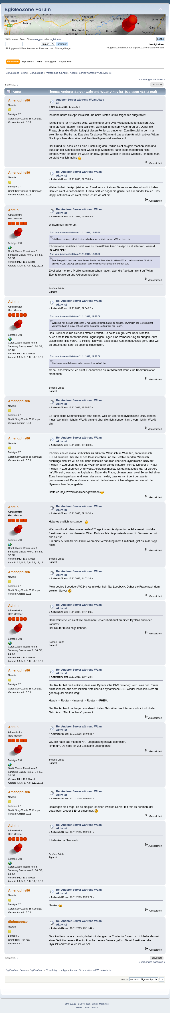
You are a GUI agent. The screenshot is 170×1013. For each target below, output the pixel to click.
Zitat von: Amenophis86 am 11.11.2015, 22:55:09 (75, 316)
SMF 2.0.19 (70, 1004)
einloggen (37, 39)
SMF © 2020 (84, 1004)
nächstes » (159, 79)
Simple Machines (100, 1004)
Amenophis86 (19, 100)
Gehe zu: (124, 979)
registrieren (56, 39)
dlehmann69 (17, 922)
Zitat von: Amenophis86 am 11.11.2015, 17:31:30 (75, 232)
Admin (13, 210)
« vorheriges (145, 79)
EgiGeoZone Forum (27, 9)
